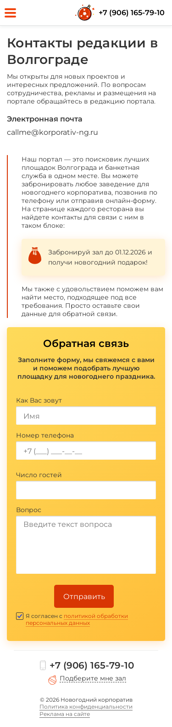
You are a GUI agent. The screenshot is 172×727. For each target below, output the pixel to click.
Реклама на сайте (64, 713)
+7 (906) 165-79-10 (132, 12)
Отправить (84, 596)
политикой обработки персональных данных (77, 619)
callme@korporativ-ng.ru (52, 132)
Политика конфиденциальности (86, 706)
